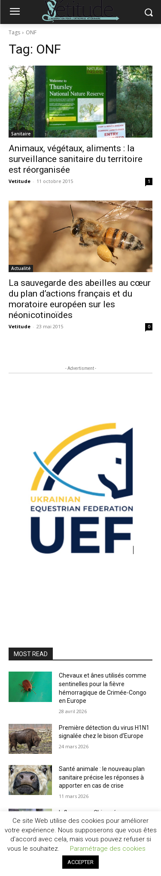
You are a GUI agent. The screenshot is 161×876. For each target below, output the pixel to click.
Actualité (20, 268)
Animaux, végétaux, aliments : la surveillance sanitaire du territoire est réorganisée (76, 159)
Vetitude (19, 181)
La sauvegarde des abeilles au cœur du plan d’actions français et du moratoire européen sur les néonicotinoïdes (80, 299)
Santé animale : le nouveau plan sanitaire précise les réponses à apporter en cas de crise (102, 777)
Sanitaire (20, 134)
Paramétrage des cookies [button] (108, 848)
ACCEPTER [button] (80, 862)
